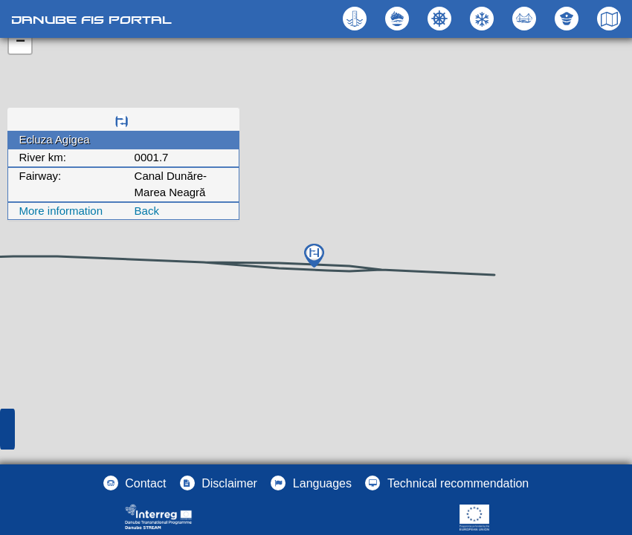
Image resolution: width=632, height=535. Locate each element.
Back (147, 210)
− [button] (20, 42)
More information (61, 210)
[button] (526, 18)
